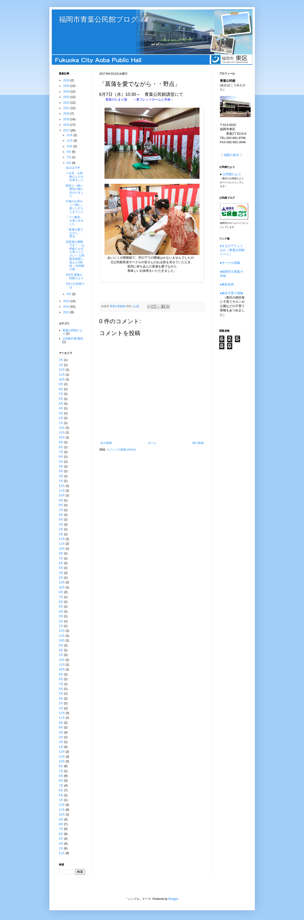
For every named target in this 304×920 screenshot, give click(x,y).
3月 (61, 413)
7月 (69, 157)
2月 (61, 360)
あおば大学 (73, 167)
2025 (66, 85)
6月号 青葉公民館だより (75, 276)
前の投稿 (198, 443)
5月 (69, 294)
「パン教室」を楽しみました (75, 221)
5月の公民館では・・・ (75, 285)
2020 (66, 113)
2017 (66, 130)
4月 (61, 408)
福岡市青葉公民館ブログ (98, 19)
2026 (66, 80)
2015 (66, 301)
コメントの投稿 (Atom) (121, 449)
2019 (66, 119)
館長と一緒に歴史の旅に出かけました (75, 191)
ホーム (152, 443)
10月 (69, 146)
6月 (69, 163)
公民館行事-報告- (73, 338)
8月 (69, 151)
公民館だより (232, 174)
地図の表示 (231, 155)
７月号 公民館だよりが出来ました (75, 177)
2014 (66, 306)
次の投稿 (106, 443)
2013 (66, 312)
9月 (61, 384)
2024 (66, 91)
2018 (66, 124)
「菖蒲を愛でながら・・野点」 (75, 233)
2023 (66, 97)
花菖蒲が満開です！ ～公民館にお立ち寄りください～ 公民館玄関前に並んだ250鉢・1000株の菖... (75, 255)
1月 (61, 365)
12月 (69, 135)
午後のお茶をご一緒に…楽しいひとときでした (75, 206)
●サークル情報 (230, 263)
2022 (66, 102)
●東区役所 (227, 284)
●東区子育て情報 (231, 293)
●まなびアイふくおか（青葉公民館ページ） (232, 250)
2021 (66, 108)
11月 (69, 140)
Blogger (173, 899)
